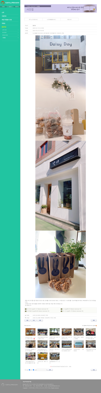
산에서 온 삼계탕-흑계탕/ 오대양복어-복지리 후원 (44, 317)
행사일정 (4, 32)
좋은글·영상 (5, 35)
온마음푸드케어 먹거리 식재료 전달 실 (30, 337)
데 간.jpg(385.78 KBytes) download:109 (71, 309)
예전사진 (70, 19)
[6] (59, 366)
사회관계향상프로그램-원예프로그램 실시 (42, 350)
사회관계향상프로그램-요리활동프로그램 (30, 362)
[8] (62, 366)
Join (29, 325)
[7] (60, 366)
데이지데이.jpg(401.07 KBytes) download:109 (36, 309)
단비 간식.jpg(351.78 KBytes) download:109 (72, 311)
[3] (54, 366)
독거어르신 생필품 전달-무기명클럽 (30, 350)
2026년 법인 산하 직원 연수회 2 (54, 337)
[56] (70, 366)
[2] (52, 366)
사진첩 (3, 37)
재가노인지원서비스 (33, 19)
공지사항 (4, 29)
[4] (55, 366)
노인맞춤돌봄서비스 (51, 19)
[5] (57, 366)
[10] (65, 366)
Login (28, 325)
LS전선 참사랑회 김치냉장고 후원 (40, 315)
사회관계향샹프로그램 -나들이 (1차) (42, 337)
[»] (67, 366)
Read (25, 325)
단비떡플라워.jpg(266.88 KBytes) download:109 (37, 311)
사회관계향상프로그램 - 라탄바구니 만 (91, 350)
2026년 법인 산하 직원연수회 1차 (67, 337)
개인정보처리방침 (27, 381)
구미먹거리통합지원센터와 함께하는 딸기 (67, 350)
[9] (63, 366)
